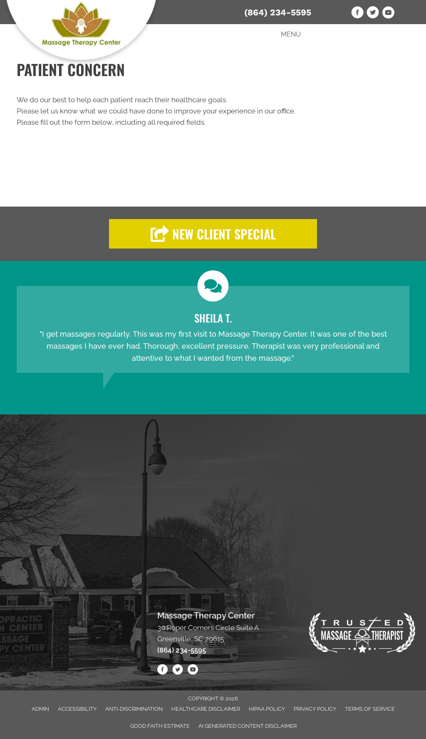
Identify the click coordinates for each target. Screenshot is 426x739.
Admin (40, 709)
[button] (213, 234)
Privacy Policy (315, 709)
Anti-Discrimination (134, 709)
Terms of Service (370, 709)
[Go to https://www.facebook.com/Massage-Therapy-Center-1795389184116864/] (357, 13)
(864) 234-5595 (277, 12)
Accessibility (77, 709)
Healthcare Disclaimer (205, 709)
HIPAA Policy (267, 709)
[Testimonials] (213, 329)
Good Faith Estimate (160, 726)
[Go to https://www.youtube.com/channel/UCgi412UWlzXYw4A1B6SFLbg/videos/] (192, 670)
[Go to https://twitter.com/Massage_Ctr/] (373, 13)
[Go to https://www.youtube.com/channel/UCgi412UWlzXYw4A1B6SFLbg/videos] (388, 13)
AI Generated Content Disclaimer (247, 726)
